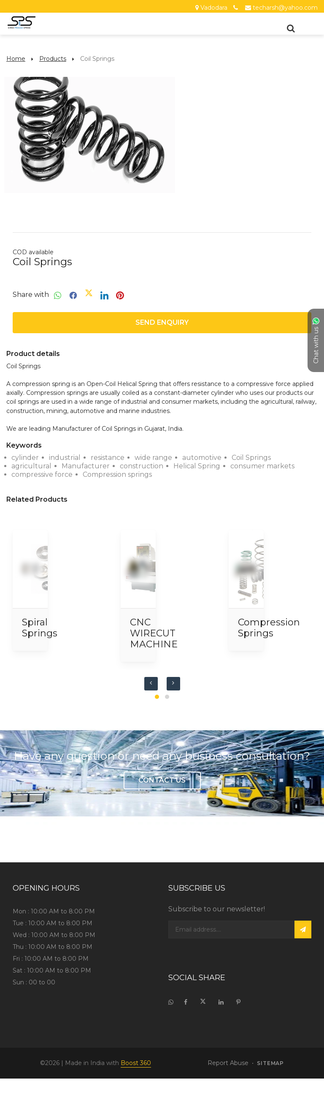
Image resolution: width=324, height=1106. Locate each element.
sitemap (270, 1063)
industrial (65, 458)
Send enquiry (162, 322)
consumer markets (262, 466)
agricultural (31, 466)
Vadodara (213, 7)
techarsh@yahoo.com (285, 7)
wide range (153, 458)
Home (15, 58)
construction (141, 466)
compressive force (42, 474)
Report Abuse (228, 1063)
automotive (201, 458)
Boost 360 (136, 1063)
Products (52, 58)
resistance (107, 458)
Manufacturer (86, 466)
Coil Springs (251, 458)
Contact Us (162, 780)
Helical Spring (196, 466)
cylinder (25, 458)
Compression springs (117, 474)
